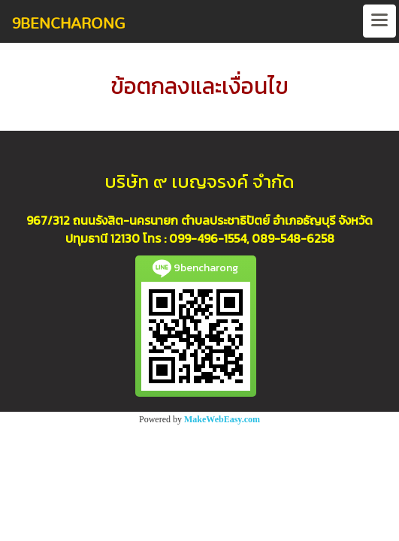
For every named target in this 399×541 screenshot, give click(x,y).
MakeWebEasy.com (222, 419)
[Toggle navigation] (379, 21)
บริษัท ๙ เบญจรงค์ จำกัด (199, 181)
